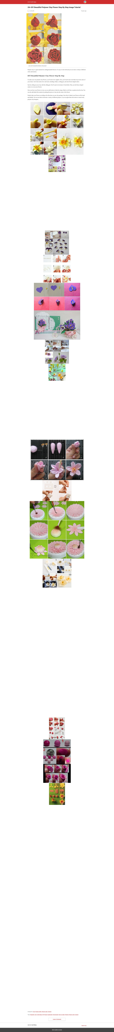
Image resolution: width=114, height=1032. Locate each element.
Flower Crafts (38, 1011)
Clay (34, 1011)
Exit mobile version (57, 1030)
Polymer (67, 1014)
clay (36, 1014)
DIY (43, 1014)
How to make (61, 1014)
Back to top (84, 1025)
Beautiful (32, 1014)
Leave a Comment (57, 1019)
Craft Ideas (39, 1014)
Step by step (44, 1011)
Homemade (55, 1014)
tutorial (76, 1014)
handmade (50, 1014)
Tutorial (49, 1011)
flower (45, 1014)
